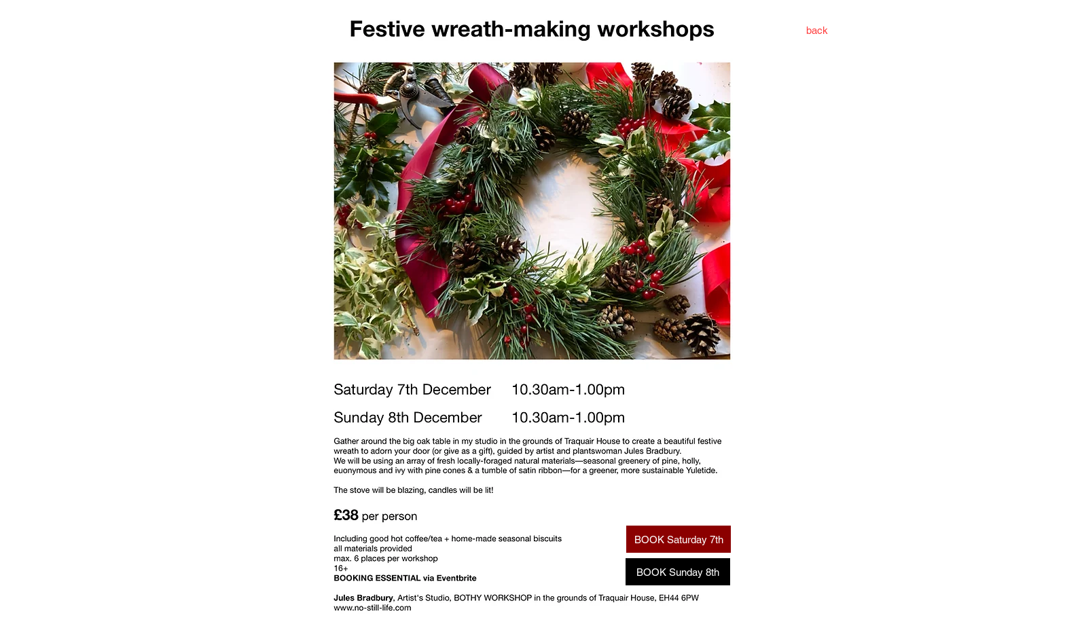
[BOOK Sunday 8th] (678, 571)
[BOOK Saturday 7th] (678, 539)
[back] (817, 29)
